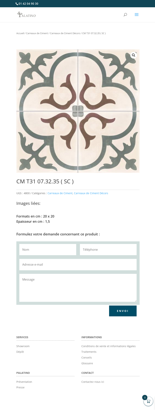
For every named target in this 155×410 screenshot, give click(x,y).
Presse (20, 387)
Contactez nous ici (92, 382)
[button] (133, 55)
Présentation (24, 382)
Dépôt (20, 351)
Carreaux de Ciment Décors (65, 33)
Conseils (86, 357)
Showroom (23, 346)
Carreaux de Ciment (37, 33)
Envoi (123, 311)
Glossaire (87, 363)
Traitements (88, 351)
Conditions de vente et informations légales (108, 346)
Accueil (20, 33)
